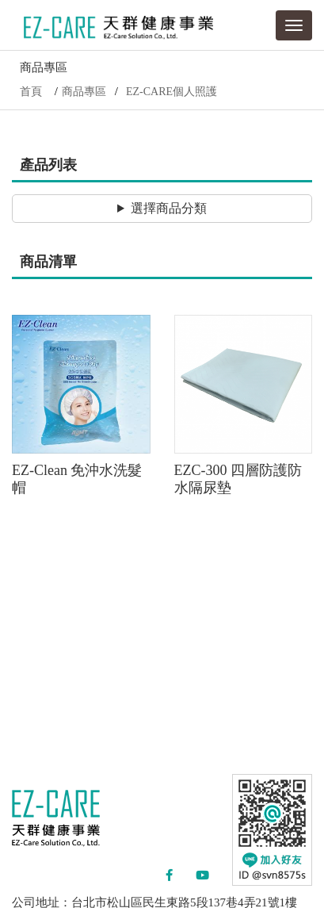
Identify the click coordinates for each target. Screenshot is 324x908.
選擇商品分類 (169, 208)
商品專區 (84, 92)
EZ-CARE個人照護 (171, 92)
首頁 (31, 92)
